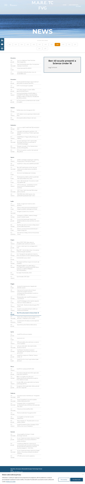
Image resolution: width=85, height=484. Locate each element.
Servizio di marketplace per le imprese (26, 173)
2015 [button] (75, 44)
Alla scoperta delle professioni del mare (26, 118)
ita (77, 6)
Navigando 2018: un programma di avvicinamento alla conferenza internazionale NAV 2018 (28, 405)
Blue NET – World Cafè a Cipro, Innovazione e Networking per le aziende (28, 250)
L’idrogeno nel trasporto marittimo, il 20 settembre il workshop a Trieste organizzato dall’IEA (28, 133)
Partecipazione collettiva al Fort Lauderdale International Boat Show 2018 (28, 177)
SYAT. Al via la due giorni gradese (25, 85)
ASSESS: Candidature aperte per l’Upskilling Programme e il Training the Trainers (28, 160)
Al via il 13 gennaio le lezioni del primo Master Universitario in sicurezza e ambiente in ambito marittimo (28, 439)
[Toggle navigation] (5, 5)
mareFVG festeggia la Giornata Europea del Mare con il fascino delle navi (28, 301)
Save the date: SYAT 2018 (23, 276)
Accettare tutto (77, 479)
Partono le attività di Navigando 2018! (26, 412)
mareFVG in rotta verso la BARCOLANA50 (28, 163)
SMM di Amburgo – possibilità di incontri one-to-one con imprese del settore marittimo (27, 186)
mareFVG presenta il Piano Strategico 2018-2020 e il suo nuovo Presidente (28, 425)
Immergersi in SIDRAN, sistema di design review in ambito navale (27, 216)
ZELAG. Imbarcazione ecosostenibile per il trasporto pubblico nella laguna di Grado (27, 208)
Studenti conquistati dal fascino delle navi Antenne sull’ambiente (27, 309)
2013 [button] (45, 48)
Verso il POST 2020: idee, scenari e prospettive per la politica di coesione (26, 243)
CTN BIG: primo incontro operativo (26, 456)
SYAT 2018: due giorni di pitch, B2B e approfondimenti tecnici (26, 90)
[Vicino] (83, 474)
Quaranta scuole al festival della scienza (27, 324)
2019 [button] (52, 44)
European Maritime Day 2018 (24, 272)
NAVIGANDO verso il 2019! (24, 258)
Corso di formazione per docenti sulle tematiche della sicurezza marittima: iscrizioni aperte (28, 221)
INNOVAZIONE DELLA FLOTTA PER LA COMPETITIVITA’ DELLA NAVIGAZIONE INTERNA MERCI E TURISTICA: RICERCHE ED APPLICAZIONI (28, 96)
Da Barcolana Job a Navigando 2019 (26, 110)
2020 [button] (45, 44)
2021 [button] (40, 44)
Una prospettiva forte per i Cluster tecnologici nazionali (25, 434)
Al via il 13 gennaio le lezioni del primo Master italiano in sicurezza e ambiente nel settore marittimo (28, 452)
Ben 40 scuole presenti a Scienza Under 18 (28, 312)
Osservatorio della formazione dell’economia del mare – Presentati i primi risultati (28, 317)
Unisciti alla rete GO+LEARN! (24, 68)
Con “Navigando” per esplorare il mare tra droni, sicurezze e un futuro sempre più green (28, 254)
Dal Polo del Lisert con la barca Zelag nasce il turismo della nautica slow (28, 225)
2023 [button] (28, 44)
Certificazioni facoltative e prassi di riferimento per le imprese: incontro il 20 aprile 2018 (27, 351)
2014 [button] (39, 48)
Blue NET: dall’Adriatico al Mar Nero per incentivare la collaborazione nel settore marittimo (27, 169)
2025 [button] (16, 44)
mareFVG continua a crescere (24, 334)
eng (79, 6)
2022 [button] (34, 44)
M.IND (64, 5)
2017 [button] (63, 44)
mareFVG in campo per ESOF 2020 (25, 369)
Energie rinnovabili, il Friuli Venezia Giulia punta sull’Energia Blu (27, 146)
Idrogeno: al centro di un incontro (25, 211)
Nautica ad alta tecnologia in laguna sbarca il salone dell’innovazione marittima (28, 82)
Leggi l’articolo (52, 67)
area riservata (73, 5)
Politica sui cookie (10, 481)
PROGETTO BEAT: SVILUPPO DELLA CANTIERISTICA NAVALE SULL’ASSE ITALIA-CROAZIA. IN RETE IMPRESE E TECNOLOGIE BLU (28, 268)
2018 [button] (57, 44)
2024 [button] (22, 44)
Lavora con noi (20, 338)
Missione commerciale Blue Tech (25, 409)
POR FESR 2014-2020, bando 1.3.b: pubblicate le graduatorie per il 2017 (26, 194)
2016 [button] (69, 44)
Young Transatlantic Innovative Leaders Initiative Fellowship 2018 (27, 400)
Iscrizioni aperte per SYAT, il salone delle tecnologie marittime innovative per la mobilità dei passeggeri (27, 142)
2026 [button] (10, 44)
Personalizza (64, 479)
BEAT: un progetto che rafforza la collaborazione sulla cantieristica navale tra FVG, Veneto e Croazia (27, 378)
